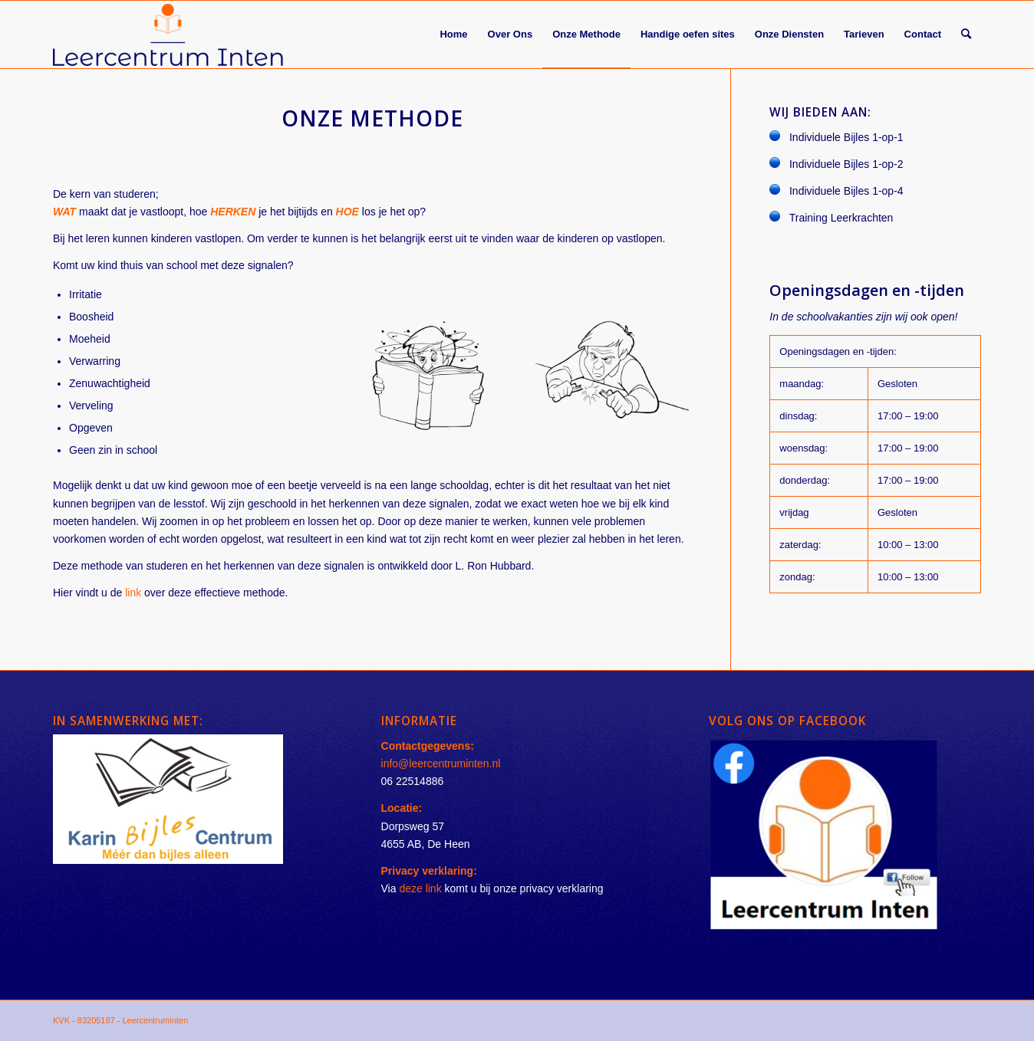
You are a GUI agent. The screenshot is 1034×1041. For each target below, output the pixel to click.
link (133, 592)
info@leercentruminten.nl (441, 763)
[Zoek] (966, 34)
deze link (420, 888)
